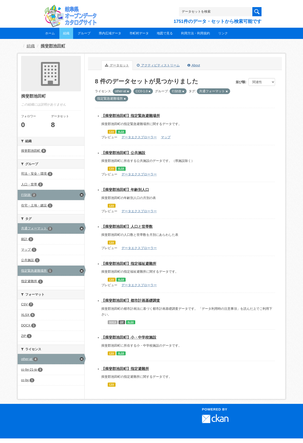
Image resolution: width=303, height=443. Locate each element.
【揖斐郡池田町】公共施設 (123, 153)
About (193, 65)
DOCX (112, 322)
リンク (223, 33)
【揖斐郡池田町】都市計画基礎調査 (130, 300)
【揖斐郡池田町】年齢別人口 (125, 190)
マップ (166, 137)
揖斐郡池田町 (53, 46)
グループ (84, 33)
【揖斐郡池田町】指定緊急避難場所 (130, 116)
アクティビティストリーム (158, 65)
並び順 (240, 82)
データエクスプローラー (139, 137)
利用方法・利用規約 (195, 33)
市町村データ (139, 33)
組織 (66, 33)
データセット (117, 65)
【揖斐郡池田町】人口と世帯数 (127, 226)
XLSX (121, 131)
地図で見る (165, 33)
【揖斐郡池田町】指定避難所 (125, 369)
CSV (111, 131)
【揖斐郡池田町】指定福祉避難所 (128, 264)
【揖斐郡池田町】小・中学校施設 (128, 337)
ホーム (50, 33)
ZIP (122, 322)
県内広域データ (110, 33)
